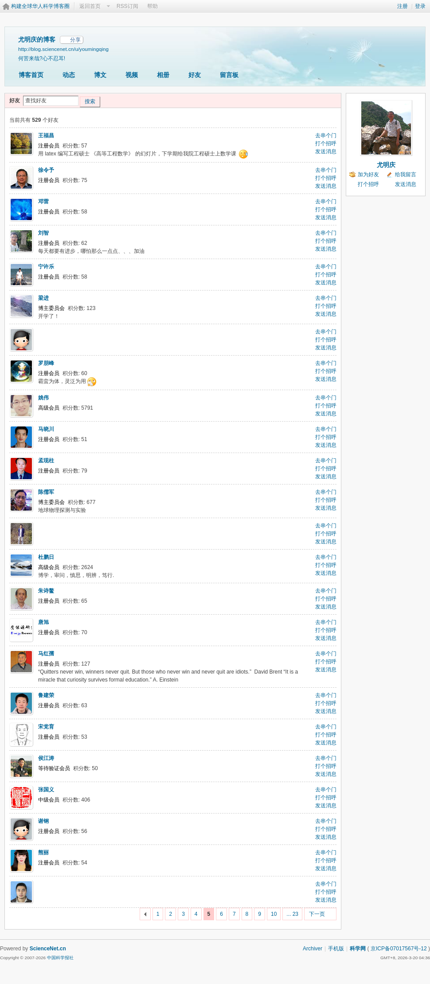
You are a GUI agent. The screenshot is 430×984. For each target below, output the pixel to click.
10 (274, 914)
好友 (194, 74)
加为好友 (368, 174)
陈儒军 (46, 492)
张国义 (46, 789)
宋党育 (46, 727)
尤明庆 (386, 164)
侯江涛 (46, 758)
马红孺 (46, 654)
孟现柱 (46, 460)
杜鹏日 (46, 557)
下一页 (317, 914)
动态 (69, 74)
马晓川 (46, 429)
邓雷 (43, 201)
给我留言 (405, 174)
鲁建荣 (46, 695)
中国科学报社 (60, 957)
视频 (131, 74)
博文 (100, 74)
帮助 (152, 6)
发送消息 (325, 151)
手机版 (336, 948)
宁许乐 (46, 266)
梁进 (43, 298)
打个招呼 (325, 143)
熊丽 (43, 852)
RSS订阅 (127, 6)
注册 (402, 6)
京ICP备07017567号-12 (399, 948)
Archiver (312, 948)
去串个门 (325, 135)
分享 (75, 40)
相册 (163, 74)
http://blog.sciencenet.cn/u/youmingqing (63, 49)
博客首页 (31, 74)
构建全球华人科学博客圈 (40, 6)
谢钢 (43, 821)
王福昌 (46, 135)
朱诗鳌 (46, 591)
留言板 (229, 74)
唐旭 (43, 622)
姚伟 (43, 398)
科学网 (358, 948)
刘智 (43, 233)
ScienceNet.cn (48, 948)
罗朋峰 (46, 363)
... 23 (292, 914)
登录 (420, 6)
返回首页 (90, 6)
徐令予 (46, 170)
